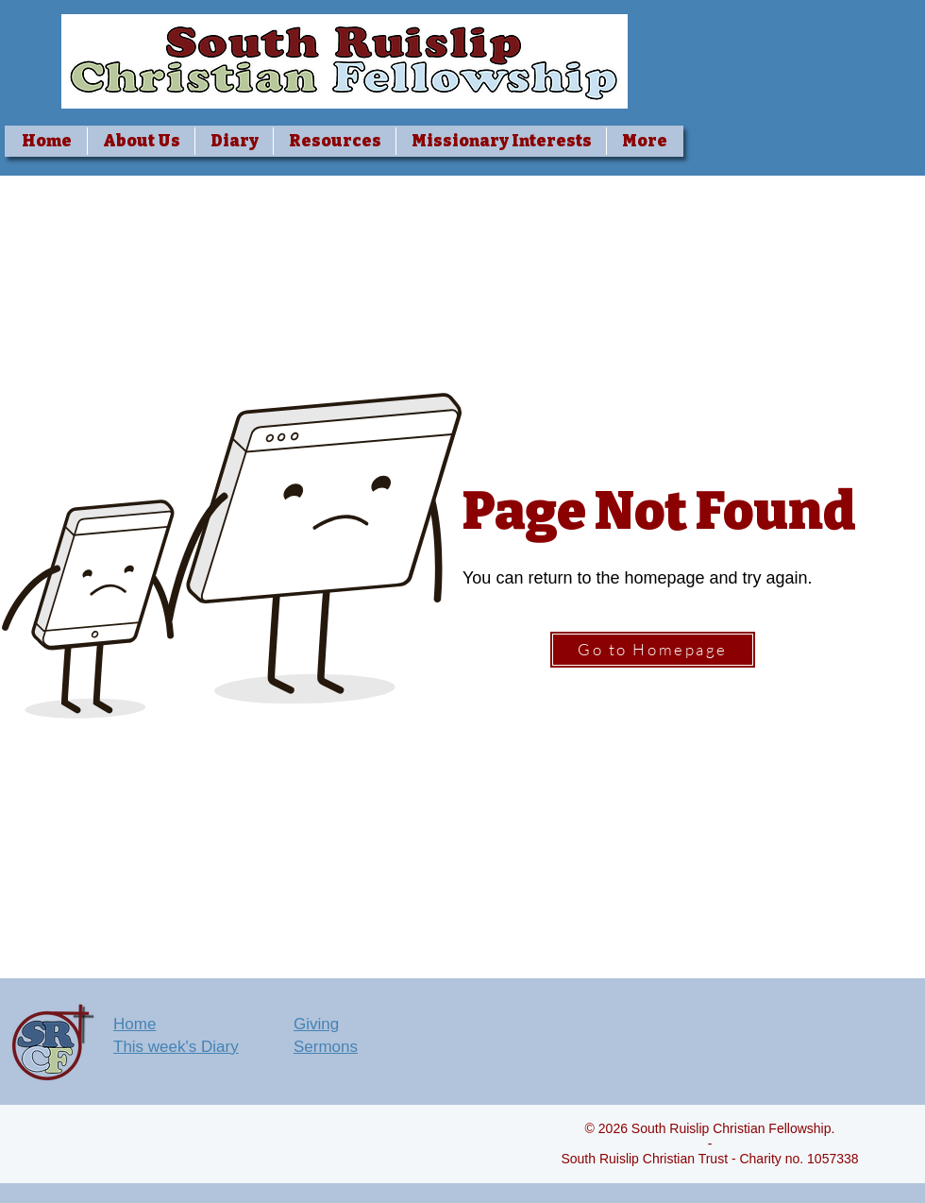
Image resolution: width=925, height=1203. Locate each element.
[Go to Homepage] (652, 650)
